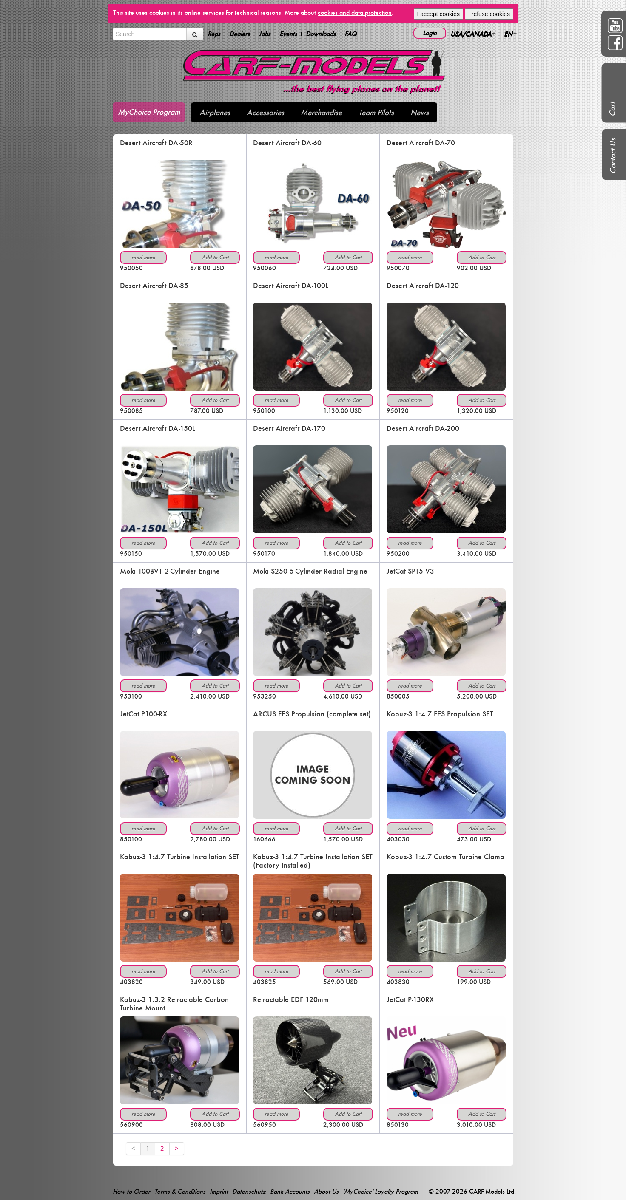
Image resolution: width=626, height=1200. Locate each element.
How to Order (131, 1191)
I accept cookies (438, 14)
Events (288, 34)
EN (510, 34)
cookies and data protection (355, 12)
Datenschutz (249, 1191)
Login (430, 33)
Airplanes (214, 112)
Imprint (219, 1191)
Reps (214, 34)
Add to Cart (215, 257)
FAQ (350, 34)
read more (143, 257)
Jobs (264, 34)
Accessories (265, 112)
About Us (326, 1191)
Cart (612, 109)
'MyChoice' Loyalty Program (380, 1191)
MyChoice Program (149, 112)
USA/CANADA (472, 34)
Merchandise (321, 112)
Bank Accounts (290, 1191)
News (419, 112)
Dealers (239, 34)
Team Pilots (376, 112)
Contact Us (612, 156)
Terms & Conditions (179, 1191)
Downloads (321, 34)
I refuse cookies (489, 14)
